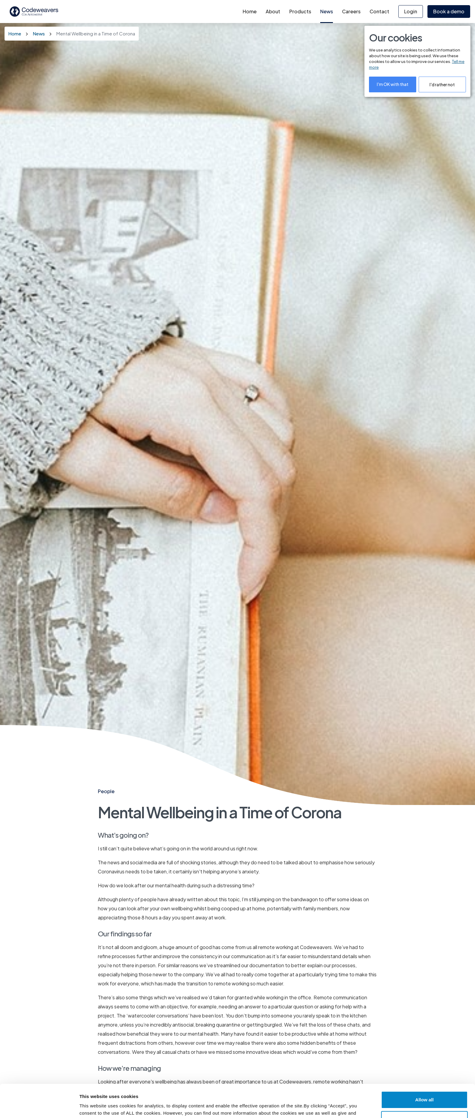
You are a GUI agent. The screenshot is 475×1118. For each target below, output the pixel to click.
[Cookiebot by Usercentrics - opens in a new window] (39, 1106)
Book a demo (448, 11)
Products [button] (300, 11)
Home (250, 11)
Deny (424, 1088)
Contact (379, 11)
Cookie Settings (97, 1106)
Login (410, 11)
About (273, 11)
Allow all (424, 1068)
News (326, 11)
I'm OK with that (392, 84)
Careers (351, 11)
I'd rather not (442, 84)
